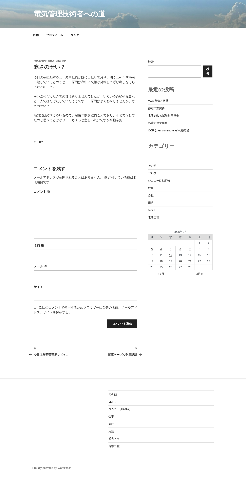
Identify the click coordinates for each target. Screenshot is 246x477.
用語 (151, 202)
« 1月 (161, 273)
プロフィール (54, 35)
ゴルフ (152, 173)
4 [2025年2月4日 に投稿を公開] (161, 249)
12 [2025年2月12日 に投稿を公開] (170, 255)
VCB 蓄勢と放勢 (158, 100)
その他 (152, 165)
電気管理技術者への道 (69, 14)
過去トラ (153, 210)
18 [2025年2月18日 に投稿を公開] (161, 261)
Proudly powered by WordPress (51, 467)
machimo (61, 61)
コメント (42, 191)
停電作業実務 (156, 108)
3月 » (199, 273)
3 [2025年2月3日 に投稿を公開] (152, 249)
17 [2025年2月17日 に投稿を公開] (152, 261)
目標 (36, 35)
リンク (75, 35)
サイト (38, 287)
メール (40, 266)
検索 (151, 61)
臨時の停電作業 (157, 122)
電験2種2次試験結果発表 (163, 115)
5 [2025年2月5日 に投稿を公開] (170, 249)
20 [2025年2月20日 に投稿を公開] (180, 261)
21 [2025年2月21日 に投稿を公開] (189, 261)
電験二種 (153, 217)
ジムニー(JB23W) (159, 180)
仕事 (41, 142)
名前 (39, 245)
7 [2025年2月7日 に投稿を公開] (190, 249)
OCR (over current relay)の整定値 (168, 130)
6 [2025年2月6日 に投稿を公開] (180, 249)
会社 (151, 195)
